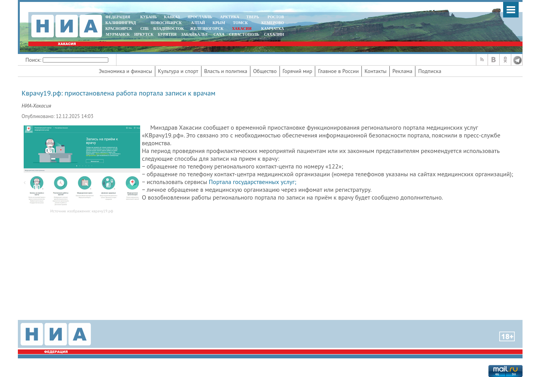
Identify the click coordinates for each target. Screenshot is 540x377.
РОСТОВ (275, 17)
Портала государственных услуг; (252, 182)
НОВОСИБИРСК (166, 23)
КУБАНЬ (148, 17)
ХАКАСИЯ (241, 28)
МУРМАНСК (118, 34)
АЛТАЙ (198, 23)
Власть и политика (225, 71)
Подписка (429, 71)
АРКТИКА (230, 17)
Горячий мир (298, 71)
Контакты (376, 71)
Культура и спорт (178, 71)
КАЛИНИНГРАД (121, 23)
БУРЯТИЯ (167, 34)
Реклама (402, 71)
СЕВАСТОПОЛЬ (244, 34)
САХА (219, 34)
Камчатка (272, 28)
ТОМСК (241, 23)
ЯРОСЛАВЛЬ (200, 17)
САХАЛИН (274, 34)
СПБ (144, 28)
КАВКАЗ (172, 17)
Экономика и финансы (125, 71)
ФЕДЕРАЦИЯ (118, 17)
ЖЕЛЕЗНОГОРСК (206, 28)
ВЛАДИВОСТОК (168, 28)
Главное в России (338, 71)
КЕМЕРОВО (272, 23)
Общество (265, 71)
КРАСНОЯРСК (119, 28)
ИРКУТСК (143, 34)
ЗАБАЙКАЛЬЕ (195, 34)
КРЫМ (218, 23)
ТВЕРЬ (253, 17)
